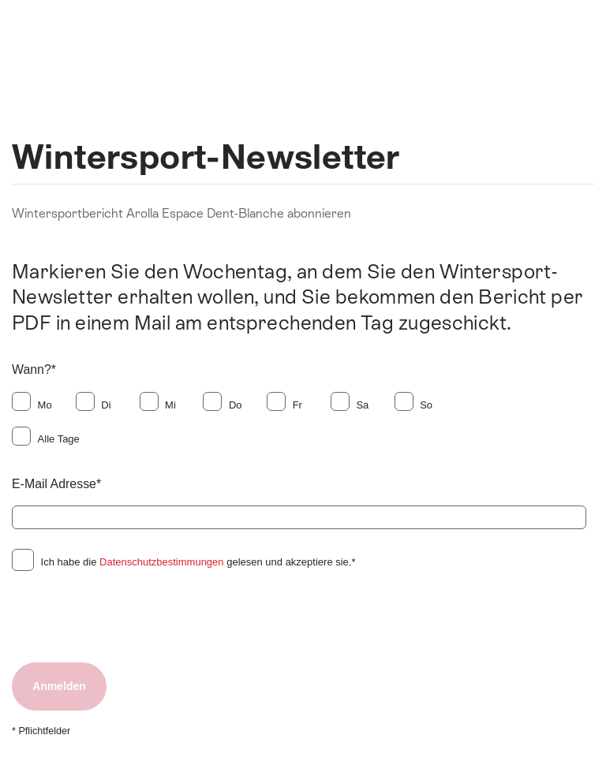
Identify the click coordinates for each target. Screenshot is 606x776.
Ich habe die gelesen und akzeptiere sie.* (198, 562)
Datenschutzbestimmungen (161, 562)
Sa (362, 405)
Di (105, 405)
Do (235, 405)
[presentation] (132, 617)
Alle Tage (59, 439)
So (426, 405)
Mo (45, 405)
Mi (170, 405)
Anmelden (59, 686)
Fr (297, 405)
